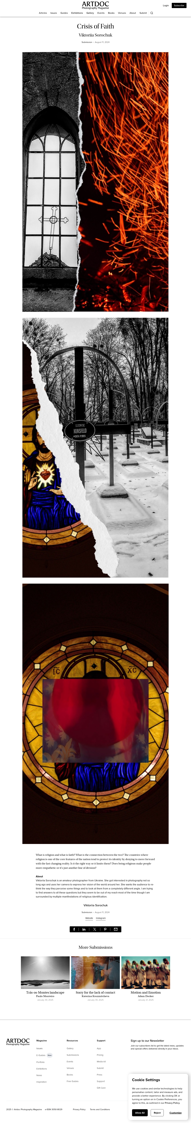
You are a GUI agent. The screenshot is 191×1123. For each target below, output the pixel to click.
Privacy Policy (79, 1109)
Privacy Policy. (172, 1103)
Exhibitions (77, 13)
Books (111, 13)
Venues (122, 13)
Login (166, 5)
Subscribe (179, 5)
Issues (53, 13)
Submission (87, 42)
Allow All (140, 1112)
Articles (43, 13)
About (133, 13)
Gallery (90, 13)
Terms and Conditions (100, 1109)
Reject (157, 1112)
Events (100, 13)
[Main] (95, 5)
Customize (176, 1113)
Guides (64, 13)
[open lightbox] (95, 183)
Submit (143, 13)
